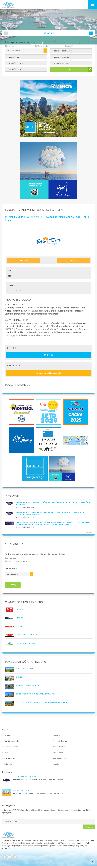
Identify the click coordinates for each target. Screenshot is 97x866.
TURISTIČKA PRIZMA (25, 643)
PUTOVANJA (48, 33)
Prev (6, 33)
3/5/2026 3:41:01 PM (25, 517)
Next (91, 33)
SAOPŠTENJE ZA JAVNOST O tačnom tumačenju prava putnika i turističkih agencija (53, 503)
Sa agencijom (12, 558)
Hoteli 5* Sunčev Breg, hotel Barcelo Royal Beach (41, 702)
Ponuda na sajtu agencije (48, 373)
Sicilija (19, 677)
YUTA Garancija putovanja (26, 776)
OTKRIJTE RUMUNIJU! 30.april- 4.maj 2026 (35, 694)
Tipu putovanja (42, 46)
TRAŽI (68, 69)
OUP (6, 753)
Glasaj (13, 584)
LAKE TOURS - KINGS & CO (27, 635)
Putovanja (56, 735)
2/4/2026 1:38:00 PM (25, 527)
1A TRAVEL (21, 609)
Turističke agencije (11, 741)
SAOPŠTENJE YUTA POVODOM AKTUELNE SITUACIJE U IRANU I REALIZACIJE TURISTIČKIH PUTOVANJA (50, 513)
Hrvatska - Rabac (25, 669)
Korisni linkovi (9, 758)
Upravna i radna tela (11, 747)
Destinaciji (11, 46)
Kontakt (56, 764)
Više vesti (88, 533)
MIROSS (19, 618)
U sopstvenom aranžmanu (17, 561)
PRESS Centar (58, 753)
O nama (7, 735)
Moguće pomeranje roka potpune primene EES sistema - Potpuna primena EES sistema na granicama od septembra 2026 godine (53, 523)
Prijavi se (89, 827)
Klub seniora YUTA (60, 758)
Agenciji (70, 46)
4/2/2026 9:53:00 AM (25, 507)
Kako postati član (59, 747)
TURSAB (19, 626)
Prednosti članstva (60, 741)
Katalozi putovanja (22, 790)
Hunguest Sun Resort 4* (28, 685)
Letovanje (8, 764)
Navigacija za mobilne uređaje (92, 4)
